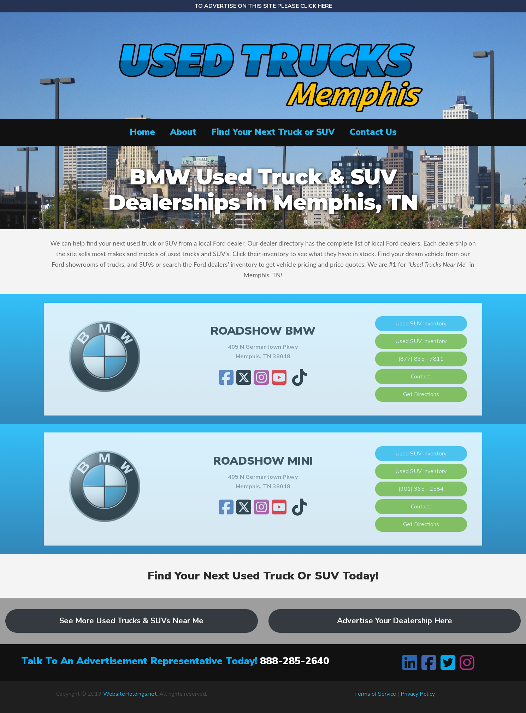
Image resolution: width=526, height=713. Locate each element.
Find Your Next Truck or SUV (273, 132)
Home (142, 132)
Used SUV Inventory (421, 324)
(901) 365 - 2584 (421, 489)
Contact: (421, 377)
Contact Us (373, 132)
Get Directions (421, 394)
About (183, 132)
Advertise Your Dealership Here (394, 620)
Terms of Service (375, 694)
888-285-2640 (294, 661)
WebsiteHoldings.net (130, 694)
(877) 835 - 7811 (421, 359)
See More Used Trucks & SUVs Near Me (131, 620)
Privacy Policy (418, 694)
